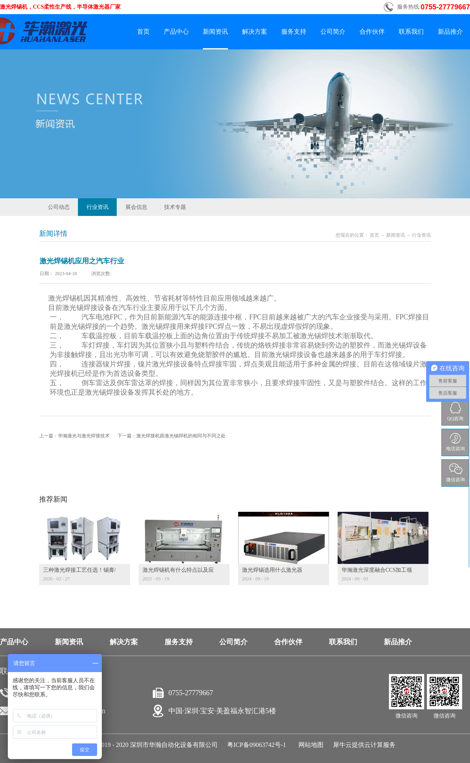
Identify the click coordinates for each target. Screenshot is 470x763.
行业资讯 (421, 235)
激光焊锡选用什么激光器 (272, 570)
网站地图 (309, 744)
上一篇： (74, 436)
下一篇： (172, 436)
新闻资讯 (395, 235)
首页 (143, 31)
